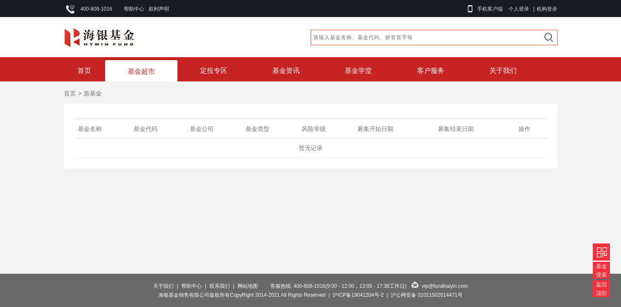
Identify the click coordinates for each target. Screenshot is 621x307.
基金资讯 (286, 70)
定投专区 (213, 70)
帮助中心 (134, 9)
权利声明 (159, 9)
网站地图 (248, 286)
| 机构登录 (543, 9)
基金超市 (141, 71)
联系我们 (219, 286)
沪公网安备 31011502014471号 (427, 295)
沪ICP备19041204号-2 (357, 295)
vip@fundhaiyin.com (445, 286)
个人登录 (519, 9)
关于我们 (503, 70)
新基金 (93, 93)
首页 (84, 70)
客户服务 (430, 70)
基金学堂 (358, 70)
